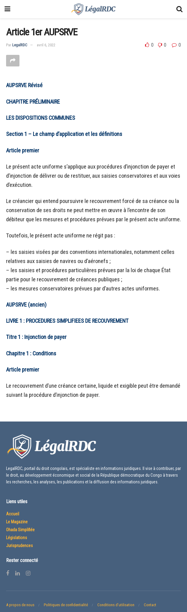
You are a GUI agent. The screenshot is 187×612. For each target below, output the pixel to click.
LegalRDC (19, 45)
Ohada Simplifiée (20, 529)
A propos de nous (20, 605)
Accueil (12, 513)
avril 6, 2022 (46, 45)
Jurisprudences (19, 545)
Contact (150, 605)
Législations (16, 537)
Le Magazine (17, 521)
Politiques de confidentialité (66, 605)
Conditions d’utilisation (115, 605)
